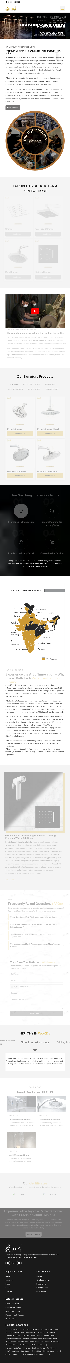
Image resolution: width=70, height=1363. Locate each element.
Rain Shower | (52, 1348)
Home (7, 1276)
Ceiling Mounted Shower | (46, 1332)
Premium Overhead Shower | (35, 1348)
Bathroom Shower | (12, 1332)
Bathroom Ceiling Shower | (15, 1329)
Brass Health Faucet (13, 1307)
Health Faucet (10, 1319)
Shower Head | (18, 1354)
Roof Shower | (26, 1351)
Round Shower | (38, 1351)
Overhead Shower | (51, 1342)
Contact (8, 1291)
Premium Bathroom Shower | (36, 1345)
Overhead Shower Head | (14, 1345)
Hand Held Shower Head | (47, 1339)
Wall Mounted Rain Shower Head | (37, 1354)
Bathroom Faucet (12, 1304)
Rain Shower (41, 1284)
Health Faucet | (22, 1342)
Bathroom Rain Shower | (50, 1329)
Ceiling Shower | (49, 1335)
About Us (9, 1280)
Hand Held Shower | (30, 1339)
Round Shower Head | (52, 1351)
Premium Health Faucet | (14, 1348)
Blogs (7, 1284)
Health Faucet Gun (12, 1311)
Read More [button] (12, 108)
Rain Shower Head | (12, 1351)
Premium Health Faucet (14, 1315)
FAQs (7, 1287)
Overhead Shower (43, 1280)
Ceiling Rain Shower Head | (32, 1335)
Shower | (8, 1354)
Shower (39, 1276)
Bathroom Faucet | (33, 1329)
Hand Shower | (10, 1342)
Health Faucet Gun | (36, 1342)
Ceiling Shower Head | (13, 1339)
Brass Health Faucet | (28, 1332)
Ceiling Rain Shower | (13, 1335)
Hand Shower (41, 1291)
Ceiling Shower (42, 1287)
